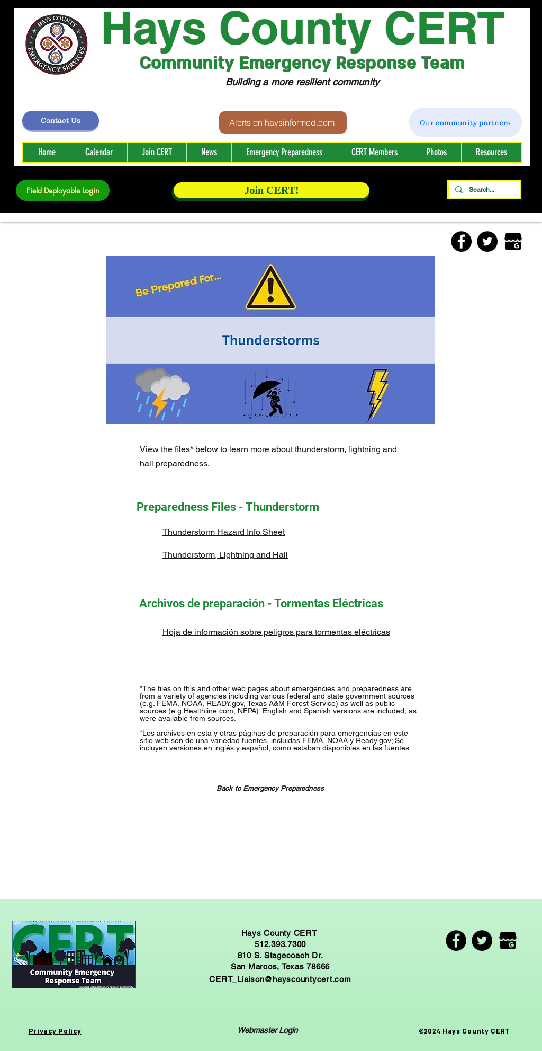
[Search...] (483, 190)
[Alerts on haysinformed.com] (283, 122)
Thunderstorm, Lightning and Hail (225, 555)
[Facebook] (461, 241)
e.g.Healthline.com (202, 710)
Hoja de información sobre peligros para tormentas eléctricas (276, 632)
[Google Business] (513, 241)
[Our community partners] (465, 122)
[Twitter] (487, 241)
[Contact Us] (60, 120)
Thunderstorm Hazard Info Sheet (223, 532)
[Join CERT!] (271, 190)
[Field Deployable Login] (63, 190)
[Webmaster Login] (267, 1030)
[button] (374, 152)
